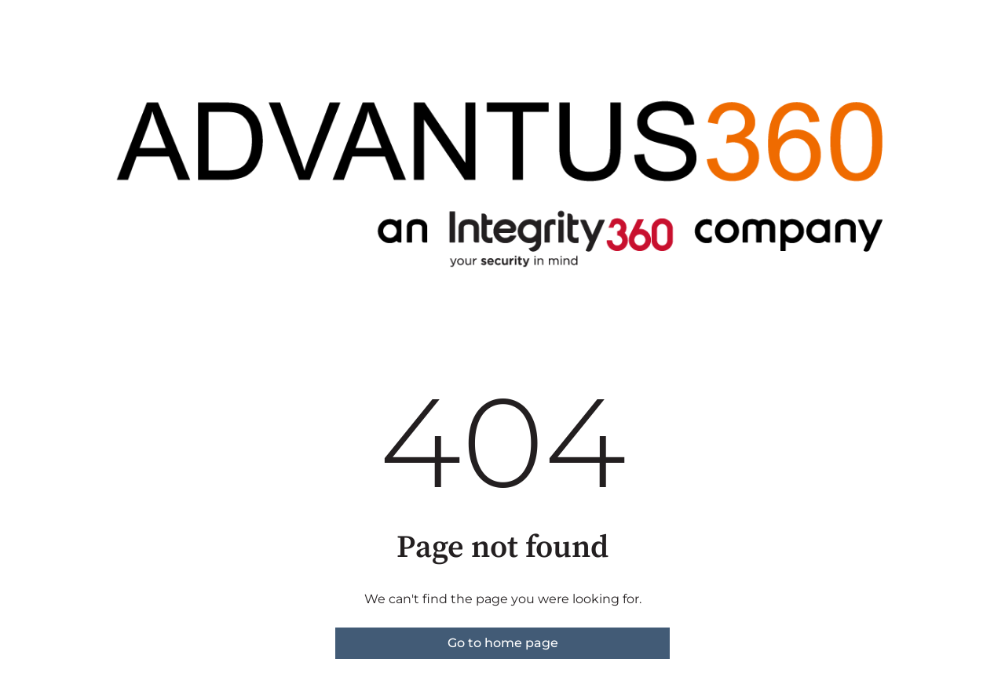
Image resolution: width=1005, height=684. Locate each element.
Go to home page (503, 642)
